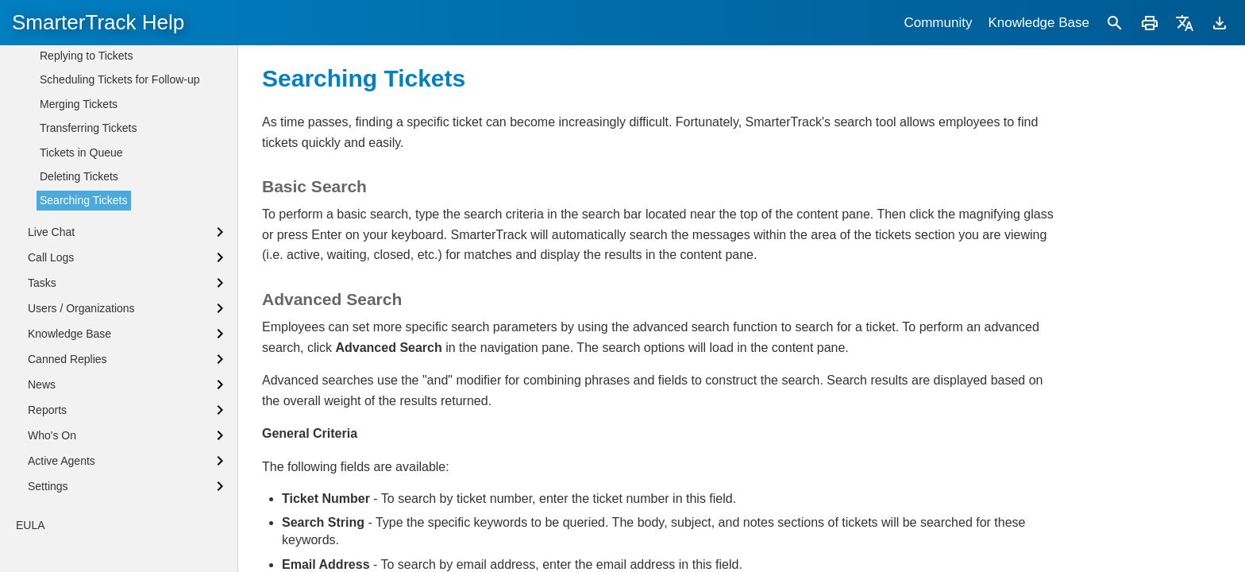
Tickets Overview (82, 67)
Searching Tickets (84, 308)
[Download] (1219, 22)
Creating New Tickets (92, 115)
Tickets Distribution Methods (109, 91)
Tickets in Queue (81, 260)
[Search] (1114, 22)
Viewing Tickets (78, 139)
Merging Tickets (79, 212)
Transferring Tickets (88, 236)
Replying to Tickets (86, 163)
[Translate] (1184, 22)
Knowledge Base (1038, 22)
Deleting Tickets (79, 284)
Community (938, 22)
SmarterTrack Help (98, 22)
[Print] (1149, 22)
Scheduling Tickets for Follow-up (120, 187)
